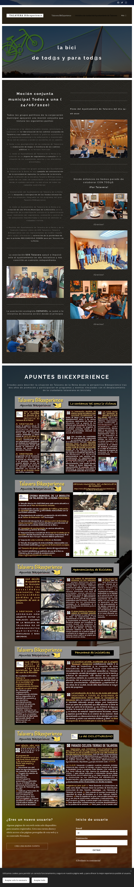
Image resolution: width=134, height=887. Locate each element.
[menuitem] (63, 15)
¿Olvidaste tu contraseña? (88, 860)
